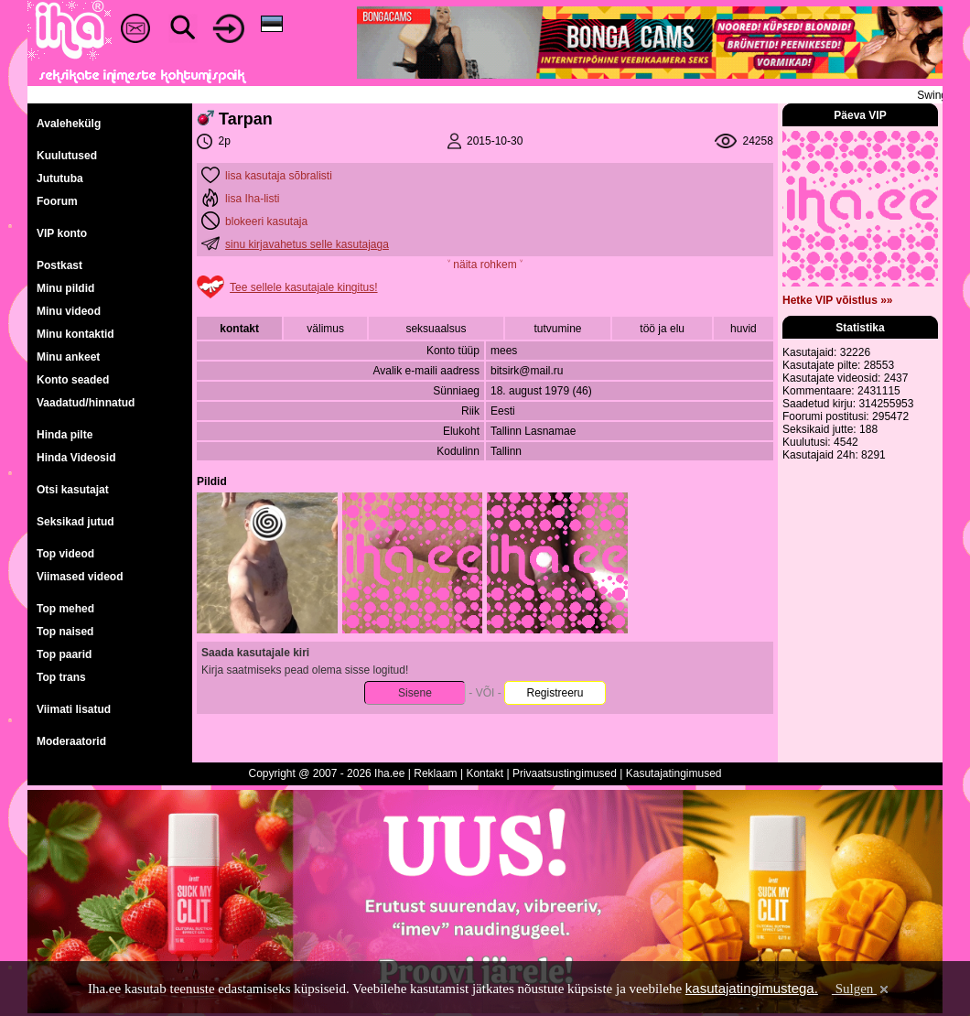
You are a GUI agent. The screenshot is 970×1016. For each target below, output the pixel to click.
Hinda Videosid (76, 457)
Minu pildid (65, 288)
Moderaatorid (71, 741)
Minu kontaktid (75, 334)
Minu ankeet (68, 357)
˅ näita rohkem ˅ (485, 264)
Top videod (65, 553)
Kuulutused (67, 155)
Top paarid (64, 654)
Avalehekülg (69, 123)
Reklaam (435, 773)
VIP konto (62, 233)
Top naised (65, 631)
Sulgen (861, 988)
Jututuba (60, 178)
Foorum (57, 201)
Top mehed (65, 608)
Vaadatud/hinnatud (86, 402)
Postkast (59, 265)
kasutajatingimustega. (751, 988)
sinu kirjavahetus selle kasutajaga (307, 244)
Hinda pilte (64, 434)
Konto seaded (73, 379)
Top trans (61, 677)
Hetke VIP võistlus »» (837, 300)
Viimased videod (80, 576)
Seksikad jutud (75, 521)
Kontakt (484, 773)
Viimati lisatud (74, 709)
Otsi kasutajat (73, 489)
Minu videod (69, 311)
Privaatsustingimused (564, 773)
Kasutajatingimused (674, 773)
